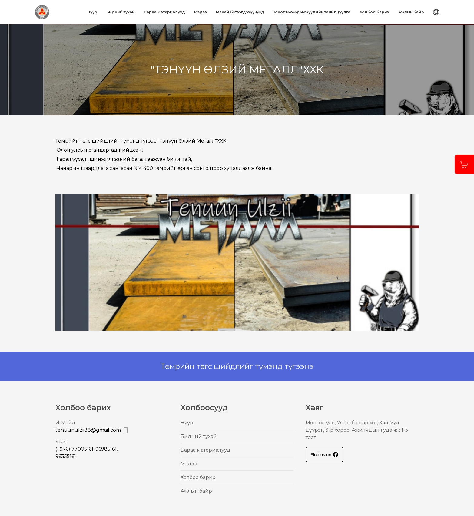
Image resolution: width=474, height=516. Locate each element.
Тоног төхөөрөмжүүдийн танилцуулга (311, 12)
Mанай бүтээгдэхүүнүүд (240, 12)
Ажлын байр (411, 12)
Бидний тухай (120, 12)
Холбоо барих (374, 12)
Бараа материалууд (164, 12)
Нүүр (92, 12)
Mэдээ (200, 12)
